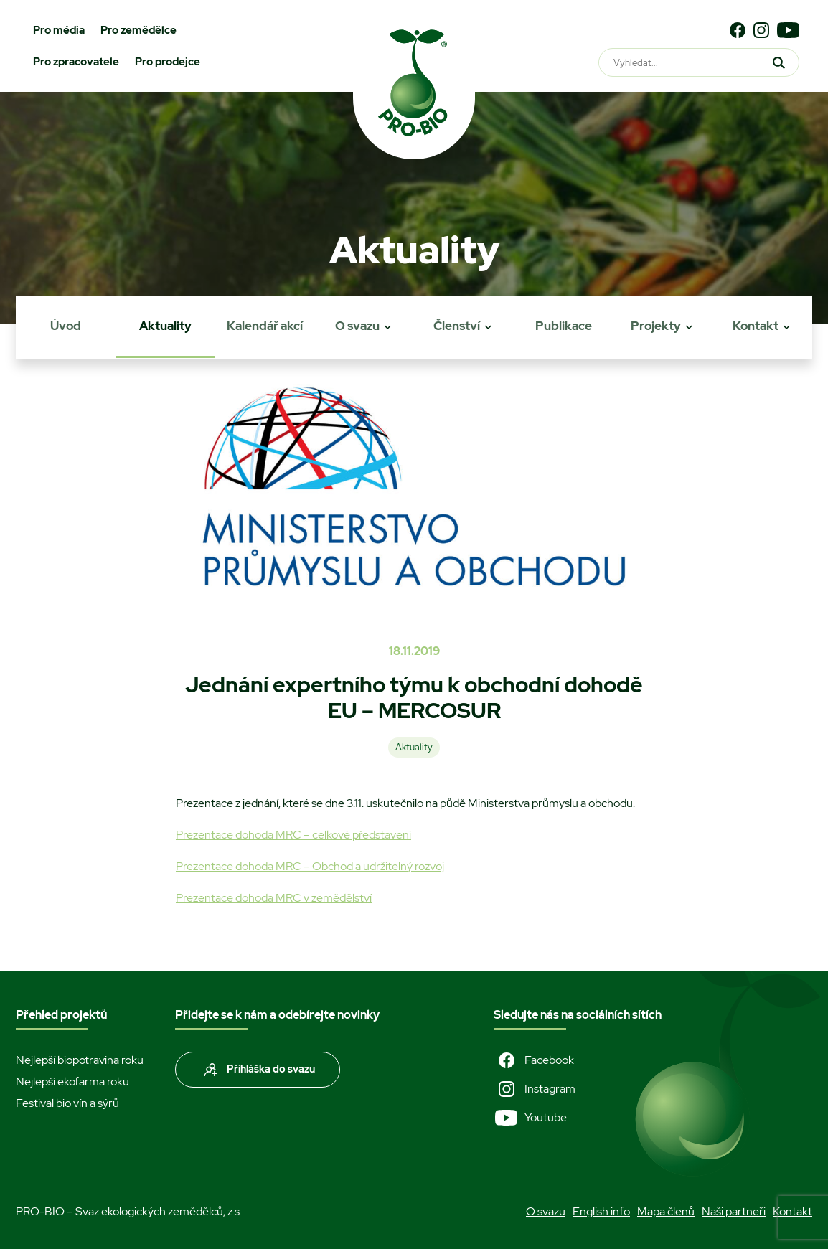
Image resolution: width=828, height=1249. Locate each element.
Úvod (65, 326)
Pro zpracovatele (76, 62)
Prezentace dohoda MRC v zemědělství (274, 897)
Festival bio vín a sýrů (67, 1103)
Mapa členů (666, 1211)
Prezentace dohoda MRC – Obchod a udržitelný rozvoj (310, 866)
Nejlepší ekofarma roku (72, 1081)
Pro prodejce (167, 62)
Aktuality (165, 326)
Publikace (563, 326)
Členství (456, 326)
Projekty (656, 326)
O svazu (357, 326)
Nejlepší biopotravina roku (80, 1059)
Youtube (530, 1118)
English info (601, 1211)
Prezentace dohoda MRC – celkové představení (293, 834)
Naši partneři (734, 1211)
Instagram (534, 1089)
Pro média (59, 30)
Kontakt (755, 326)
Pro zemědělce (138, 30)
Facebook (534, 1060)
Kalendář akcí (265, 326)
